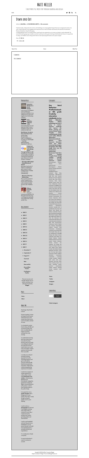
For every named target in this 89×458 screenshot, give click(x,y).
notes (50, 264)
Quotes (58, 230)
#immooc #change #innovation (55, 168)
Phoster (55, 131)
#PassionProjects (52, 162)
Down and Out (23, 19)
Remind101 (59, 233)
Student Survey (56, 239)
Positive (51, 121)
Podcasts (51, 227)
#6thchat (59, 135)
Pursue (55, 230)
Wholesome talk (52, 250)
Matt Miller (44, 4)
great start (55, 259)
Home (12, 12)
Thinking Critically (55, 157)
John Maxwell (56, 210)
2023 (24, 215)
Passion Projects (58, 224)
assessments (51, 256)
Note (25, 261)
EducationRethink (52, 194)
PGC (53, 222)
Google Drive (52, 148)
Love (58, 148)
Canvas (54, 182)
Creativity (52, 114)
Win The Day (52, 252)
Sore (60, 236)
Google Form (54, 202)
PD (60, 148)
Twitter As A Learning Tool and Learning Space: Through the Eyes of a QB (27, 149)
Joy (60, 210)
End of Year (58, 194)
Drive (60, 191)
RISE (60, 230)
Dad (53, 188)
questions (51, 265)
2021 (24, 221)
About (22, 298)
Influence (51, 205)
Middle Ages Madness (55, 216)
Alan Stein (54, 176)
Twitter (51, 279)
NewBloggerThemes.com (52, 453)
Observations (54, 221)
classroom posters (55, 160)
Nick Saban (54, 219)
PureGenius (51, 230)
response (55, 267)
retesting (59, 267)
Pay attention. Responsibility (55, 225)
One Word (55, 105)
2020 (24, 224)
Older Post (75, 49)
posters (59, 264)
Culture (50, 188)
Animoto (59, 176)
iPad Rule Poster (57, 261)
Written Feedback (58, 253)
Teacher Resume (53, 242)
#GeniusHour (52, 137)
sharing (50, 269)
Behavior (51, 140)
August (26, 255)
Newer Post (14, 49)
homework (51, 261)
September (27, 253)
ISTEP (53, 204)
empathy (59, 258)
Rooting (50, 235)
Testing (59, 156)
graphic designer (25, 393)
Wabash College (58, 248)
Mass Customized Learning (54, 213)
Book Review (58, 180)
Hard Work (59, 202)
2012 (24, 241)
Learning (56, 129)
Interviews (51, 207)
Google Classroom (54, 200)
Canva (60, 140)
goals (50, 259)
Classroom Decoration (55, 142)
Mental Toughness (55, 214)
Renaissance (52, 153)
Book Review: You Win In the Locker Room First (27, 133)
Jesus (56, 208)
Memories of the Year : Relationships (27, 176)
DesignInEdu (52, 146)
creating (50, 258)
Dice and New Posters (27, 267)
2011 (24, 244)
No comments (44, 24)
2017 (24, 227)
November (27, 250)
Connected (51, 145)
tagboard (51, 270)
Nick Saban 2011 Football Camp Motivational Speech (27, 163)
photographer (24, 407)
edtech (59, 121)
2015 (24, 232)
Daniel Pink (57, 188)
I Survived (26, 258)
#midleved (51, 173)
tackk (60, 269)
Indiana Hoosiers (58, 204)
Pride (60, 227)
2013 (24, 238)
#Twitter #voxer (55, 163)
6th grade (57, 112)
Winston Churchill (55, 159)
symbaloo (56, 269)
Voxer (54, 248)
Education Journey (55, 193)
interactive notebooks (53, 117)
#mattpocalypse (52, 169)
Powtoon (56, 227)
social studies (52, 135)
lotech (57, 262)
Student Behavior (53, 238)
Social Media (56, 236)
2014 (24, 235)
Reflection (52, 107)
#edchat (59, 166)
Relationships (52, 151)
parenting (55, 264)
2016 (24, 229)
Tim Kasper (54, 245)
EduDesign (58, 126)
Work (57, 252)
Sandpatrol (38, 453)
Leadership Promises (57, 211)
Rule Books (55, 235)
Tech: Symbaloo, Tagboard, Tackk (29, 122)
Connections (51, 185)
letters (50, 262)
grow (60, 259)
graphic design (57, 134)
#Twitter (59, 162)
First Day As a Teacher (27, 272)
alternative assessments (55, 255)
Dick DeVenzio (54, 190)
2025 (24, 212)
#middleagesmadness (53, 171)
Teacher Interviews (57, 241)
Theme (50, 245)
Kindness (50, 211)
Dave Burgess (58, 145)
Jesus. (58, 208)
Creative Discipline (58, 187)
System (50, 241)
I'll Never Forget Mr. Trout (29, 190)
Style (60, 239)
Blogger (27, 285)
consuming (59, 256)
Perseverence (52, 149)
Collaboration (54, 183)
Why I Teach (58, 250)
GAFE (60, 146)
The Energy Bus (57, 244)
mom (60, 262)
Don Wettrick (56, 191)
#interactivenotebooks (54, 139)
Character (51, 126)
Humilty (50, 204)
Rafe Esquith (51, 231)
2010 (24, 247)
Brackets (50, 182)
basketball (51, 134)
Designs (51, 284)
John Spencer (53, 128)
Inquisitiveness (58, 205)
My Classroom (55, 217)
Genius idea (53, 199)
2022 (24, 218)
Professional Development (55, 228)
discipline (55, 258)
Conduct (59, 183)
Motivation (58, 120)
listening (54, 262)
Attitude (50, 177)
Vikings (53, 247)
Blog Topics (55, 179)
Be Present (55, 177)
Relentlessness (54, 233)
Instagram (51, 281)
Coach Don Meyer (55, 143)
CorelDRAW (56, 185)
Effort (57, 146)
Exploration (55, 197)
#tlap (56, 173)
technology (52, 123)
